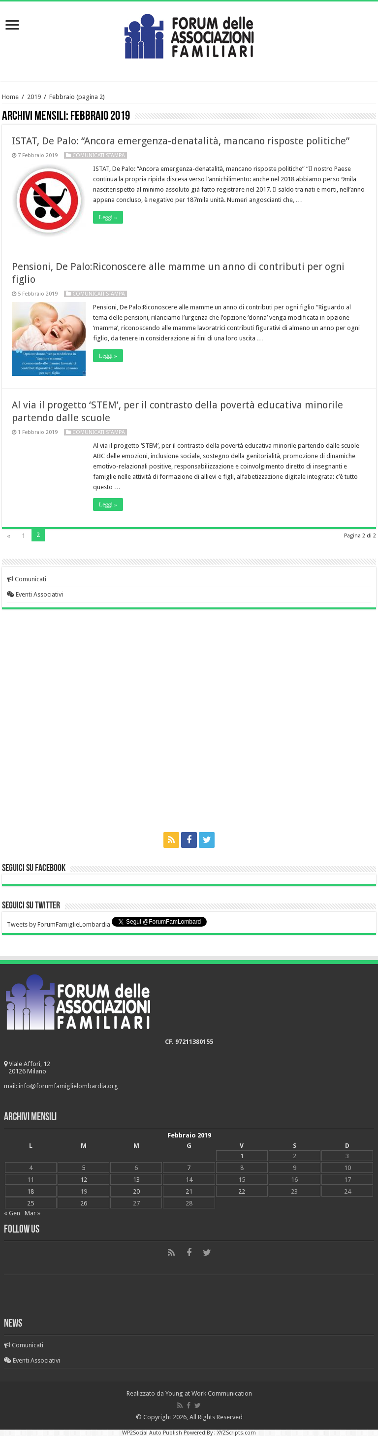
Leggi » (108, 217)
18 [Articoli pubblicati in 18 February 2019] (30, 1191)
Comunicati (26, 579)
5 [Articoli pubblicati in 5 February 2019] (83, 1167)
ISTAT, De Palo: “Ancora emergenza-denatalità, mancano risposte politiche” (180, 141)
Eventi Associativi (35, 594)
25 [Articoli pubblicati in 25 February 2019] (30, 1203)
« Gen (12, 1213)
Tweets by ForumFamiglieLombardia (58, 924)
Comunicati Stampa (98, 155)
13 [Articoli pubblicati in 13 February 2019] (136, 1179)
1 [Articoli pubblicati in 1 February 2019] (242, 1156)
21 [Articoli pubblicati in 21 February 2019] (189, 1191)
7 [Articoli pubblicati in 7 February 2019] (188, 1167)
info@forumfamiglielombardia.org (68, 1086)
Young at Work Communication (208, 1393)
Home (10, 96)
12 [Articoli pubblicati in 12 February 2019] (83, 1179)
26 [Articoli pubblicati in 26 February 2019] (83, 1203)
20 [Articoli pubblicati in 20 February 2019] (136, 1191)
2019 (34, 96)
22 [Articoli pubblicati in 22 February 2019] (241, 1191)
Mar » (32, 1213)
